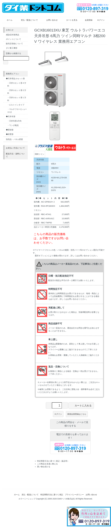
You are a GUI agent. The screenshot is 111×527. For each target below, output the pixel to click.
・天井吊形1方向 (14, 121)
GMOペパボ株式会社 (66, 499)
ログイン (99, 20)
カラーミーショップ (26, 499)
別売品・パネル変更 (14, 139)
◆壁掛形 (9, 130)
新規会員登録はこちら (76, 414)
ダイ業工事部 (11, 48)
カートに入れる (81, 405)
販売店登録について (14, 43)
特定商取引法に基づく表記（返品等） (53, 461)
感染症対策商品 (12, 35)
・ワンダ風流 (13, 125)
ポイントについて (13, 39)
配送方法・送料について (15, 155)
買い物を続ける (43, 467)
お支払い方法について (15, 148)
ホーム (7, 20)
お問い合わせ (50, 20)
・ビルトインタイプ (15, 105)
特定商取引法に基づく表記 (51, 495)
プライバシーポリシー (74, 495)
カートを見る (69, 20)
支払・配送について (27, 20)
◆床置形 (9, 134)
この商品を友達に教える (47, 464)
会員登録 (87, 20)
